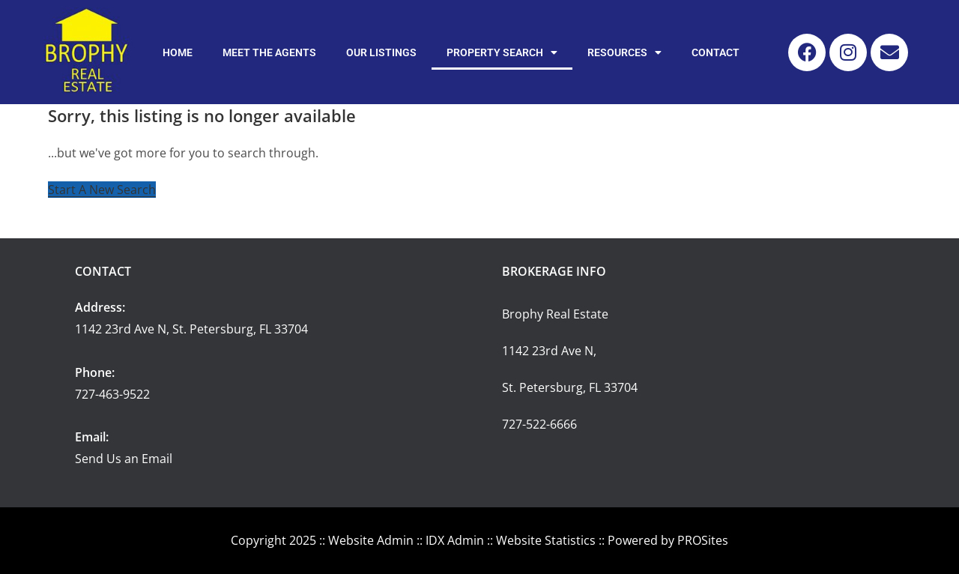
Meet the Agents (269, 52)
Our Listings (381, 52)
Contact (715, 52)
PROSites (702, 540)
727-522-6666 (539, 424)
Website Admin (371, 540)
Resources (624, 52)
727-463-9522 (112, 394)
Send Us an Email (123, 458)
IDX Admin (455, 540)
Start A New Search (102, 189)
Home (178, 52)
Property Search (502, 52)
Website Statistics (546, 540)
